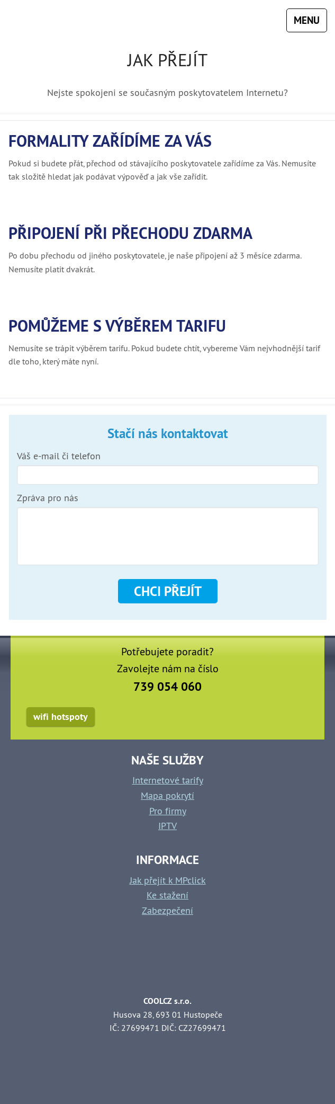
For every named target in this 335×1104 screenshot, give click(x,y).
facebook (298, 718)
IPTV (167, 826)
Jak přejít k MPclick (168, 880)
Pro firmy (167, 811)
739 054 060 (167, 687)
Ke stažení (167, 895)
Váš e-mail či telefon (59, 456)
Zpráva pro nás (47, 498)
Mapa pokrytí (167, 795)
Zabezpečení (167, 910)
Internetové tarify (167, 780)
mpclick (36, 20)
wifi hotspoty (60, 716)
